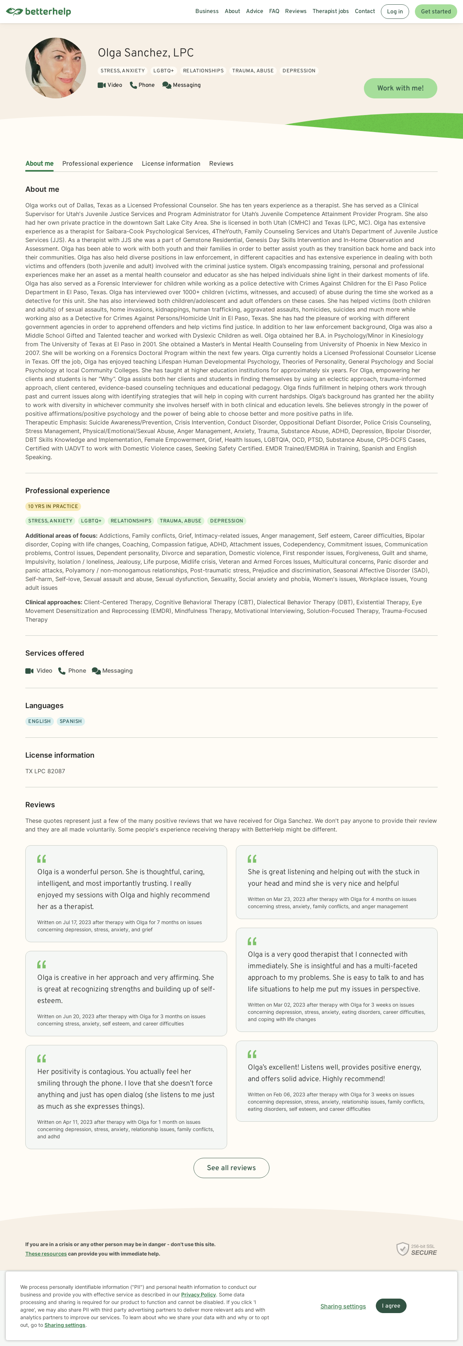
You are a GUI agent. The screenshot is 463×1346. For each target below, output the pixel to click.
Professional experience (97, 164)
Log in (395, 12)
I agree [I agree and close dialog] (391, 1306)
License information (171, 164)
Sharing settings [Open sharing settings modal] (343, 1306)
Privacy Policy (198, 1294)
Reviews (221, 164)
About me (39, 164)
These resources (46, 1253)
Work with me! (400, 88)
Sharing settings (64, 1325)
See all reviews (231, 1168)
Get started (436, 12)
